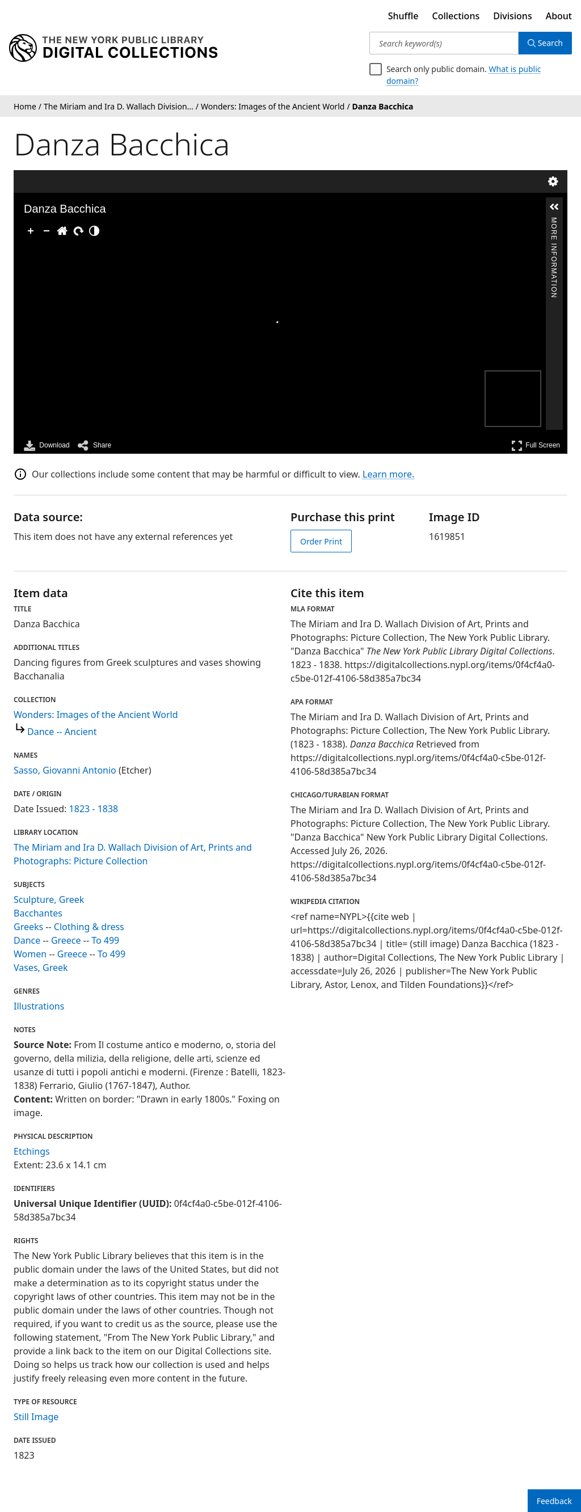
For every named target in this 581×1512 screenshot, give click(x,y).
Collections (456, 16)
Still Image (36, 1416)
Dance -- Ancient (61, 731)
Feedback (554, 1501)
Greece (66, 940)
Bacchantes (38, 913)
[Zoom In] (31, 231)
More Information (554, 222)
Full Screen (535, 445)
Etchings (32, 1151)
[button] (554, 207)
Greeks (28, 926)
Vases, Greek (41, 967)
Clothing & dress (89, 926)
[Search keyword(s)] (444, 43)
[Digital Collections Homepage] (113, 48)
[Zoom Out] (46, 231)
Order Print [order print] (321, 541)
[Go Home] (62, 231)
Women (30, 954)
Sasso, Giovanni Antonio (65, 770)
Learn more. (388, 474)
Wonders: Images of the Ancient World (96, 714)
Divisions (512, 16)
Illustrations (39, 1006)
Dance (27, 940)
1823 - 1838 (94, 809)
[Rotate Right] (78, 231)
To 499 (105, 940)
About (559, 16)
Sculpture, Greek (49, 899)
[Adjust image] (94, 231)
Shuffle (403, 16)
